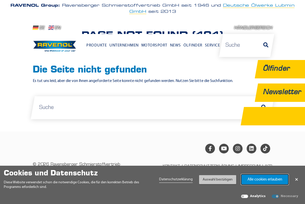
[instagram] (238, 148)
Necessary (289, 196)
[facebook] (210, 148)
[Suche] (265, 45)
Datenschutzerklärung (176, 179)
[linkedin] (251, 148)
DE (39, 28)
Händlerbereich (253, 28)
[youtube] (224, 148)
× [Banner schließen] (296, 179)
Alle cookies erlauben (264, 179)
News (175, 45)
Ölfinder (192, 45)
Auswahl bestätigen (218, 180)
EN (54, 28)
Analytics (258, 196)
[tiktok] (265, 148)
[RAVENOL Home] (56, 48)
